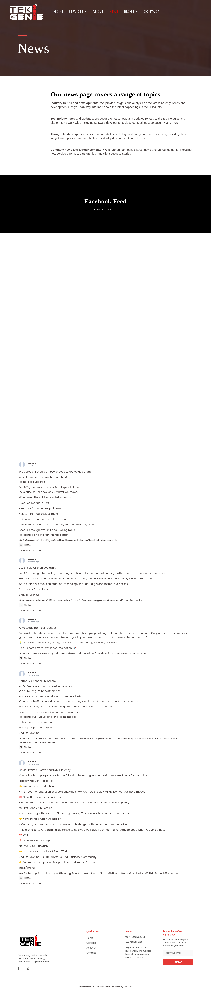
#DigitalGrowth (57, 540)
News (118, 11)
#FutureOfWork (93, 540)
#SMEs (43, 540)
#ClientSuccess (153, 739)
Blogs (137, 11)
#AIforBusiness (28, 540)
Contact (159, 11)
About (101, 11)
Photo (25, 545)
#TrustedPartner (80, 743)
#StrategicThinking (130, 739)
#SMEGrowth (66, 600)
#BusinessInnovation (117, 540)
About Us (92, 949)
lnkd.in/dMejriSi (28, 868)
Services (80, 11)
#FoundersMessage (46, 654)
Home (59, 11)
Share (38, 550)
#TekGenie (26, 600)
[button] (87, 11)
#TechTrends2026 (45, 600)
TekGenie (31, 463)
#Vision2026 (147, 654)
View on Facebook (26, 550)
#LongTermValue (106, 739)
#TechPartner (86, 739)
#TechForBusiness (127, 654)
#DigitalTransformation (114, 600)
